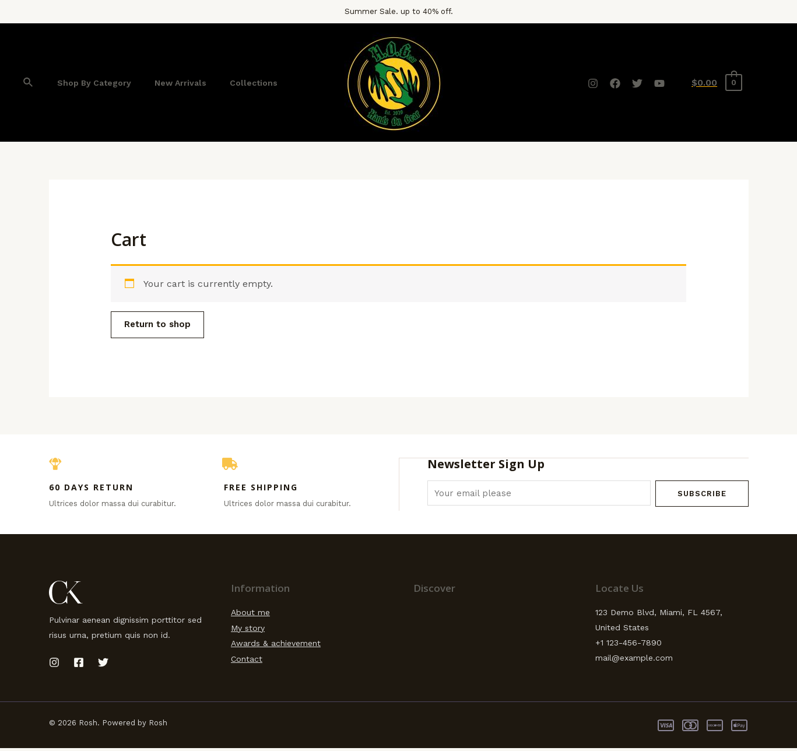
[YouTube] (659, 83)
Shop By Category (91, 82)
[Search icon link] (28, 82)
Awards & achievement (276, 645)
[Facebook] (615, 83)
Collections (236, 82)
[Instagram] (593, 83)
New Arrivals (170, 82)
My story (248, 630)
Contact (246, 660)
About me (250, 615)
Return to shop (162, 325)
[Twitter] (637, 83)
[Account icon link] (768, 83)
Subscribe (701, 494)
